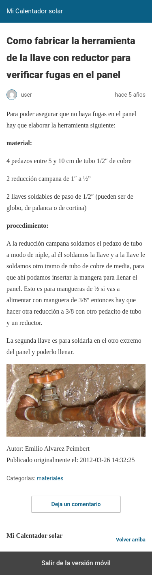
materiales (50, 478)
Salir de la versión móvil (76, 563)
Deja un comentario (76, 504)
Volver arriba (131, 540)
